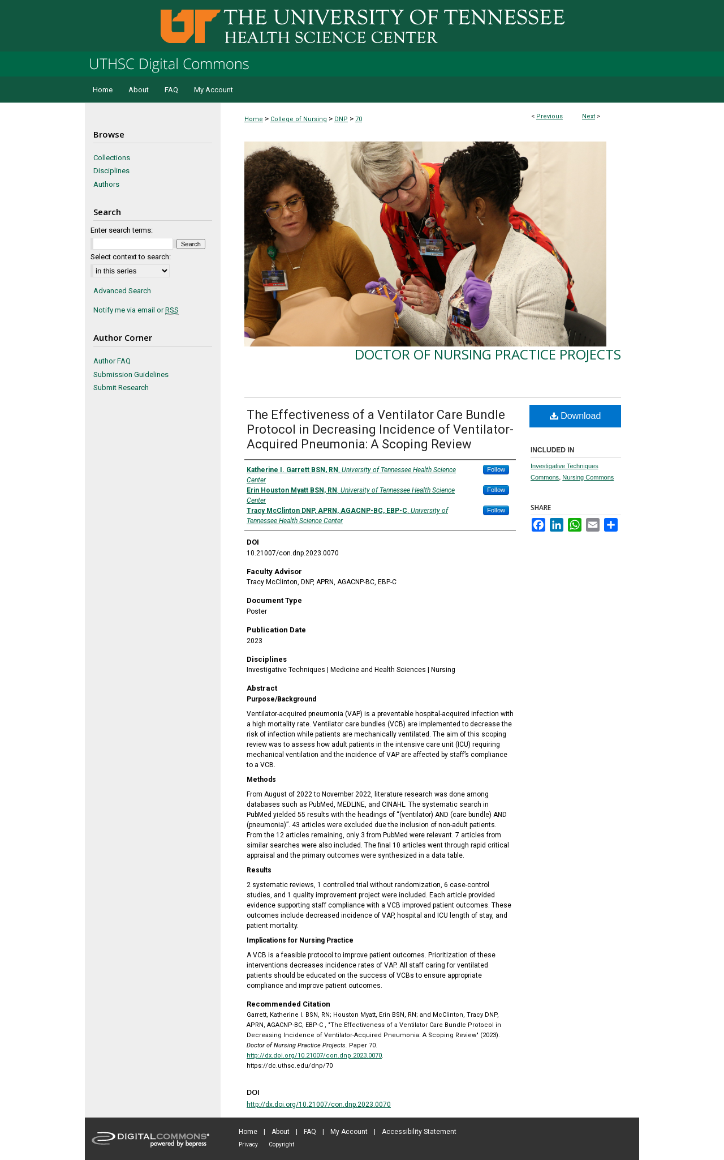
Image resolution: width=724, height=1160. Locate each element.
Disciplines (111, 170)
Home (253, 119)
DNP (341, 119)
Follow (496, 469)
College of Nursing (298, 119)
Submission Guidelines (131, 374)
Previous (549, 116)
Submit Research (121, 387)
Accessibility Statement (419, 1132)
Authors (106, 184)
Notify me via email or (136, 310)
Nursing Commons (588, 477)
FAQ (310, 1132)
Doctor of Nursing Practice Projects (488, 354)
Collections (111, 157)
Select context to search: (130, 256)
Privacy (248, 1144)
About (281, 1132)
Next (588, 116)
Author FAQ (112, 361)
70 (358, 119)
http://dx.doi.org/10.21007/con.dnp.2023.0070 (314, 1055)
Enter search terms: (121, 230)
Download (575, 416)
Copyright (281, 1144)
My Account (349, 1132)
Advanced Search (122, 290)
